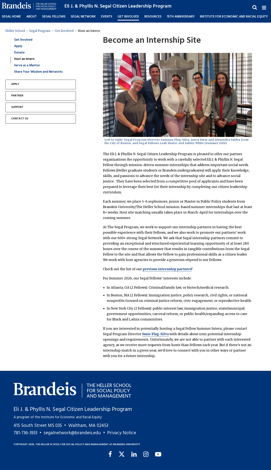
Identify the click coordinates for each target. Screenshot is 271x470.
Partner (17, 96)
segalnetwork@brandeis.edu (72, 433)
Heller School (15, 31)
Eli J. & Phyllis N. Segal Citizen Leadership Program (117, 6)
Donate (19, 52)
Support (17, 107)
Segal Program (39, 31)
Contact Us (19, 119)
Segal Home (11, 16)
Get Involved (64, 31)
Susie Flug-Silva (155, 334)
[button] (264, 7)
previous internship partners (167, 269)
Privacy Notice (121, 433)
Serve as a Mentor (27, 65)
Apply (18, 46)
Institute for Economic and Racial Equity (234, 16)
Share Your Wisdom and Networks (38, 71)
